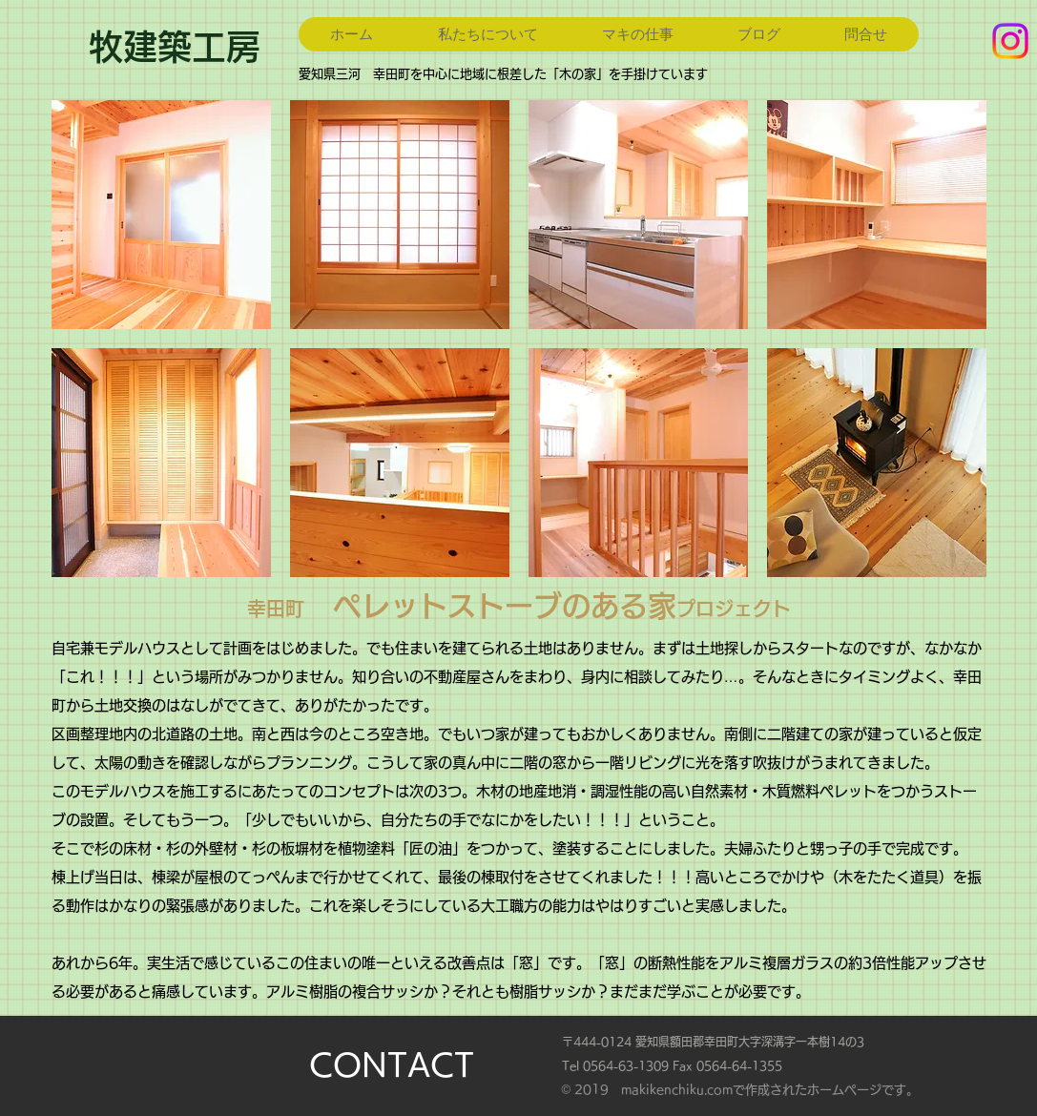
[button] (161, 214)
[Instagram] (1010, 41)
